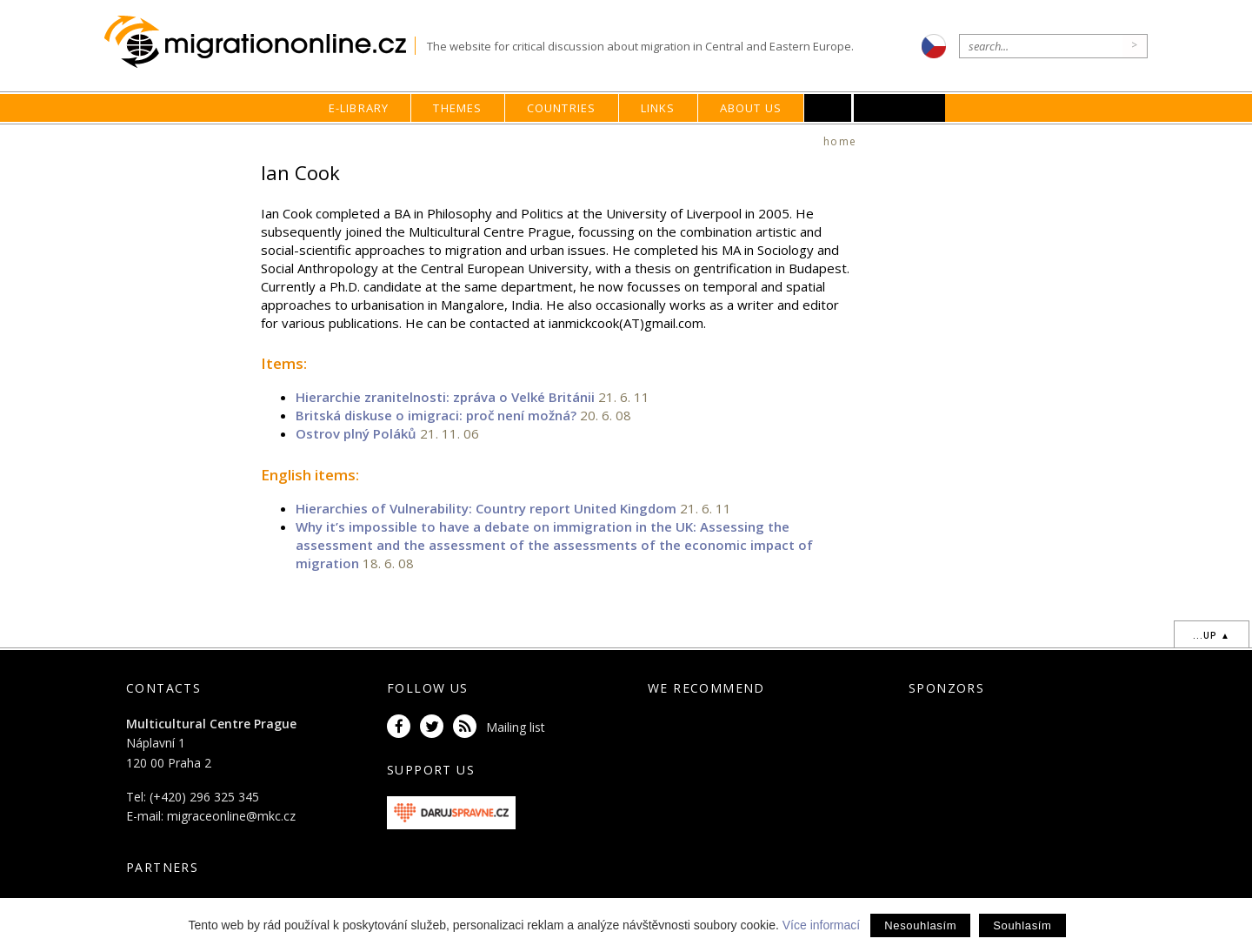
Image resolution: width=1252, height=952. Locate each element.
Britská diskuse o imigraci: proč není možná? (436, 415)
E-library (359, 108)
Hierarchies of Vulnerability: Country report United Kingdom (486, 508)
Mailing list (515, 727)
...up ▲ (1211, 635)
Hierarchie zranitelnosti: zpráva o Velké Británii (445, 397)
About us (751, 108)
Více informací (821, 925)
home (839, 141)
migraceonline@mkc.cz (231, 816)
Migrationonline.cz (259, 42)
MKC (900, 108)
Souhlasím (1022, 925)
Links (658, 108)
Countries (561, 108)
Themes (457, 108)
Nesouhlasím (920, 925)
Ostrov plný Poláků (356, 433)
